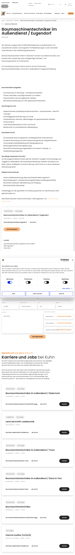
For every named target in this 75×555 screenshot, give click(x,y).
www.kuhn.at (6, 201)
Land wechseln (68, 4)
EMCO (62, 13)
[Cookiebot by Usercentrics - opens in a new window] (62, 260)
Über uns (8, 13)
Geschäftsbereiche (17, 13)
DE (60, 4)
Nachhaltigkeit (48, 13)
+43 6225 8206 (52, 199)
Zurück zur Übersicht (9, 24)
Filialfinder (57, 13)
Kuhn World (5, 6)
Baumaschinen (5, 2)
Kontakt (71, 13)
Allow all (61, 293)
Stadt (57, 302)
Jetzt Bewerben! (37, 337)
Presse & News (37, 3)
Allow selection (37, 293)
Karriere (30, 3)
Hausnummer (23, 302)
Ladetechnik (15, 2)
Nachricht (4, 312)
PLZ (39, 302)
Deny (13, 293)
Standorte (31, 5)
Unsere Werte (39, 13)
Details (64, 404)
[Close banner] (72, 260)
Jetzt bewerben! (11, 229)
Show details (66, 288)
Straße (4, 302)
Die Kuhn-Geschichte (29, 13)
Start (3, 20)
